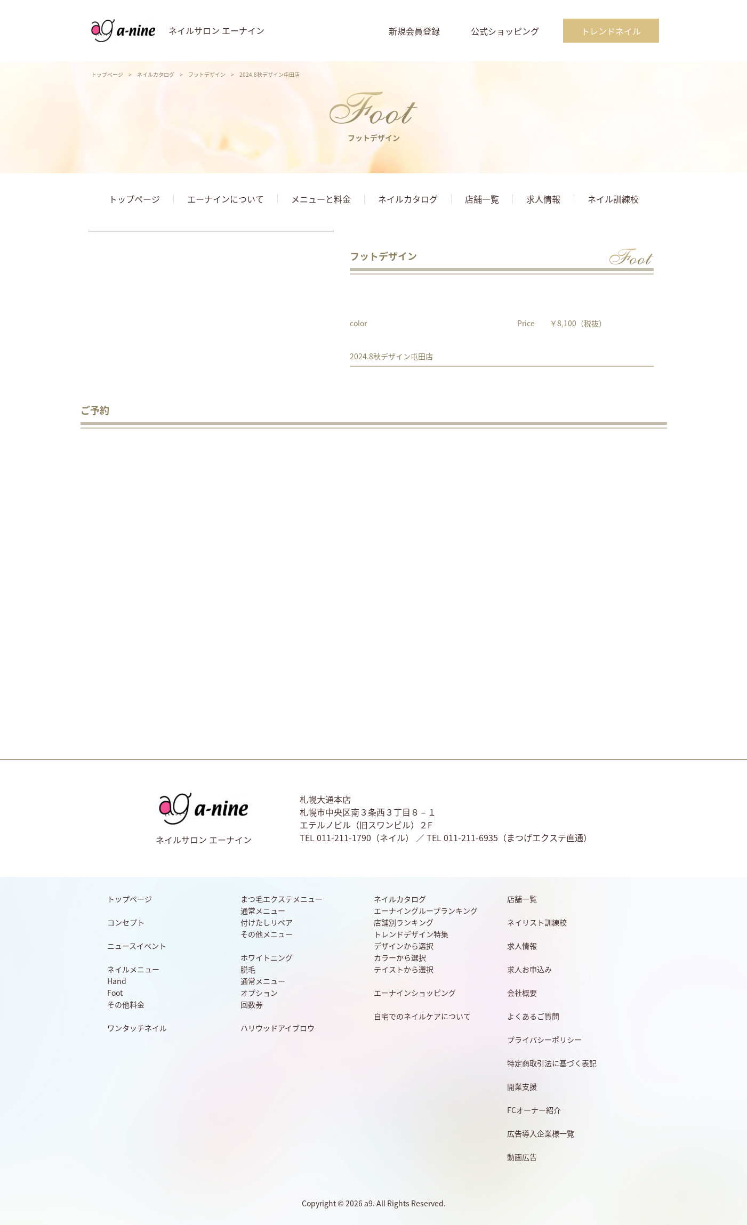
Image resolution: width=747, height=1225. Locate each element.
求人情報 (543, 198)
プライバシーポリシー (544, 1039)
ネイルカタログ (155, 74)
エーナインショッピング (415, 992)
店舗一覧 (482, 198)
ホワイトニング (266, 957)
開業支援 (522, 1086)
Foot (115, 992)
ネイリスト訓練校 (537, 922)
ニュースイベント (136, 945)
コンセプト (125, 922)
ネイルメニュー (133, 969)
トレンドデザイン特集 (411, 934)
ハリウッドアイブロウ (277, 1027)
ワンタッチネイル (137, 1027)
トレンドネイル (611, 31)
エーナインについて (225, 198)
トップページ (107, 74)
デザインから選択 (403, 945)
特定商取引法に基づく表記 (552, 1063)
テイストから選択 (403, 969)
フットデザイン (207, 74)
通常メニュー (262, 910)
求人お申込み (529, 969)
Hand (116, 981)
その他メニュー (266, 934)
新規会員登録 (414, 31)
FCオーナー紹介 (534, 1110)
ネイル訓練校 (613, 198)
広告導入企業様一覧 (540, 1133)
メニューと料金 (321, 198)
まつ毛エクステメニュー (281, 898)
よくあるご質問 (533, 1016)
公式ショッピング (505, 31)
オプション (259, 992)
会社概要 (522, 992)
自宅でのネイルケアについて (422, 1016)
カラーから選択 (400, 957)
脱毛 (247, 969)
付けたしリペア (266, 922)
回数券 (251, 1004)
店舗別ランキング (403, 922)
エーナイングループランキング (426, 910)
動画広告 (522, 1156)
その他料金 (125, 1004)
